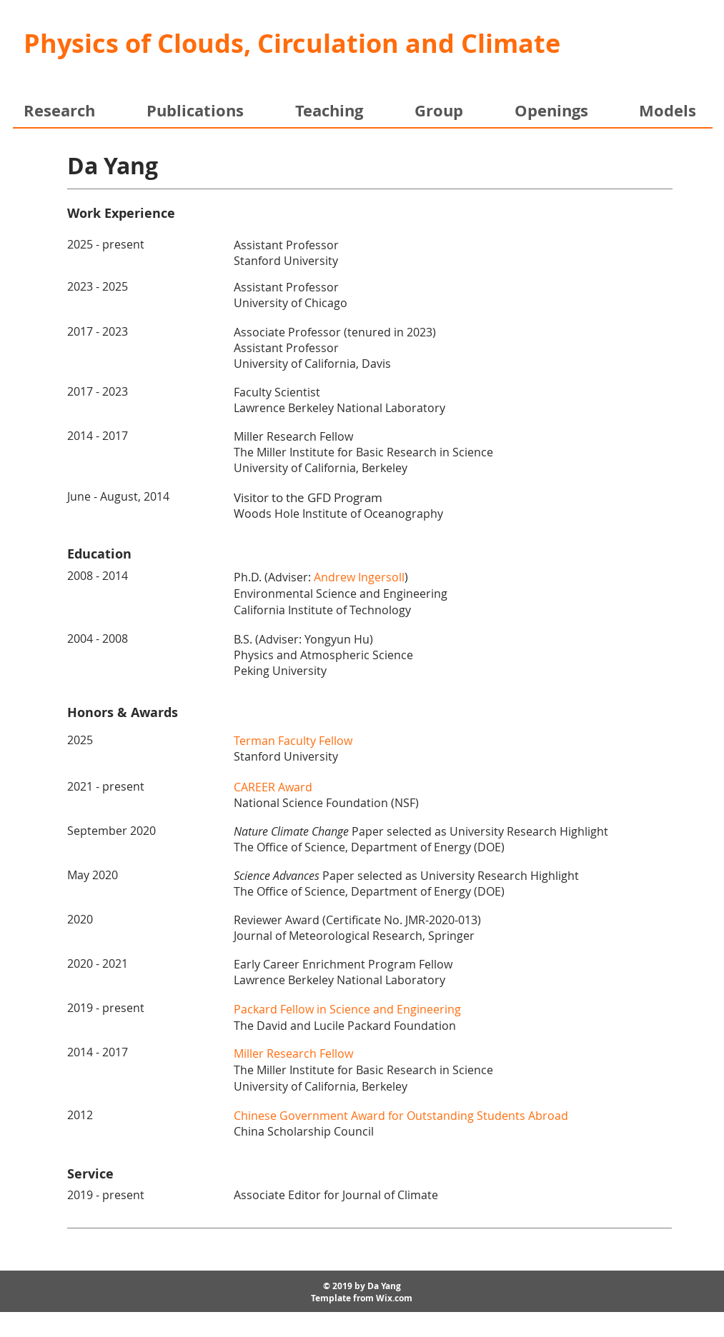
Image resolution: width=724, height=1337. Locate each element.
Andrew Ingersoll (359, 577)
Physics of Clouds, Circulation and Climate (292, 43)
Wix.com (394, 1298)
